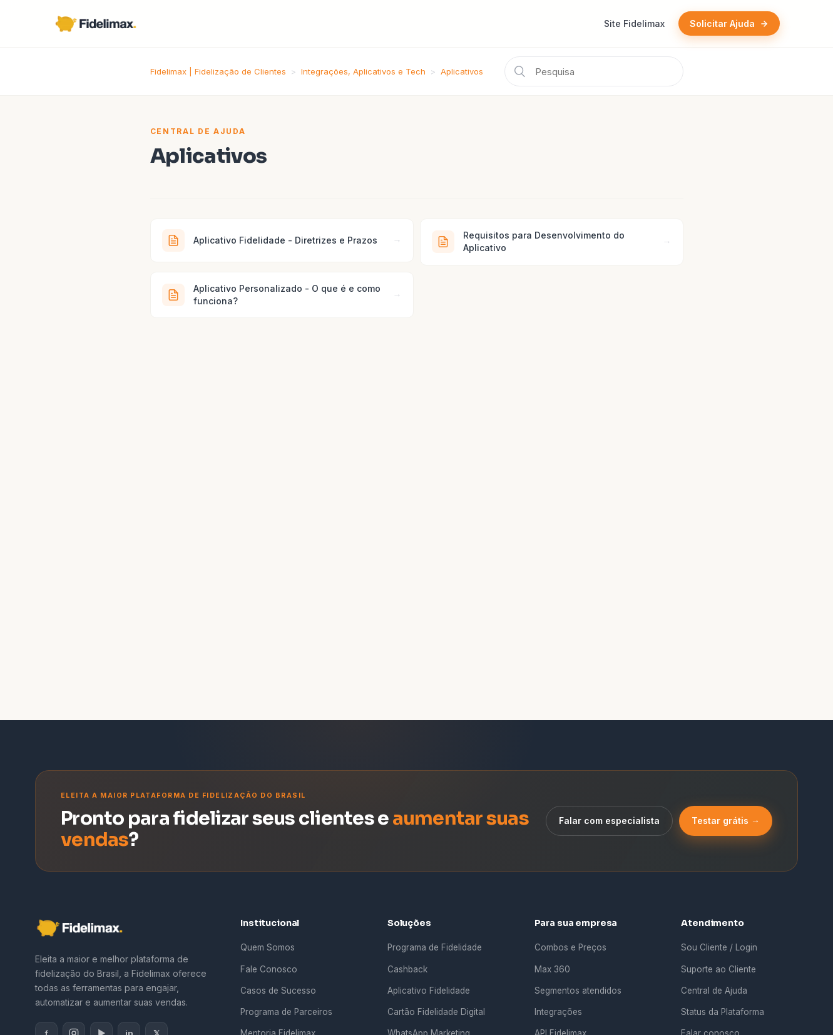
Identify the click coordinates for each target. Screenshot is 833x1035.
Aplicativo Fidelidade (428, 991)
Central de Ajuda (714, 991)
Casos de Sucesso (278, 991)
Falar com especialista (609, 820)
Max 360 (552, 969)
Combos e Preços (570, 947)
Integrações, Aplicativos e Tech (363, 71)
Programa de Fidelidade (434, 947)
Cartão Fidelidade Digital (436, 1012)
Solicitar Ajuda (729, 23)
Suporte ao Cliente (718, 969)
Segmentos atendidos (577, 991)
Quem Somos (267, 947)
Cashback (407, 969)
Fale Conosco (268, 969)
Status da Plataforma (722, 1012)
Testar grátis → (726, 820)
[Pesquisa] (593, 71)
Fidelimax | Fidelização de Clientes (218, 71)
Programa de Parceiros (286, 1012)
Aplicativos (462, 71)
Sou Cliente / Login (719, 947)
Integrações (558, 1012)
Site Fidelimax (634, 23)
